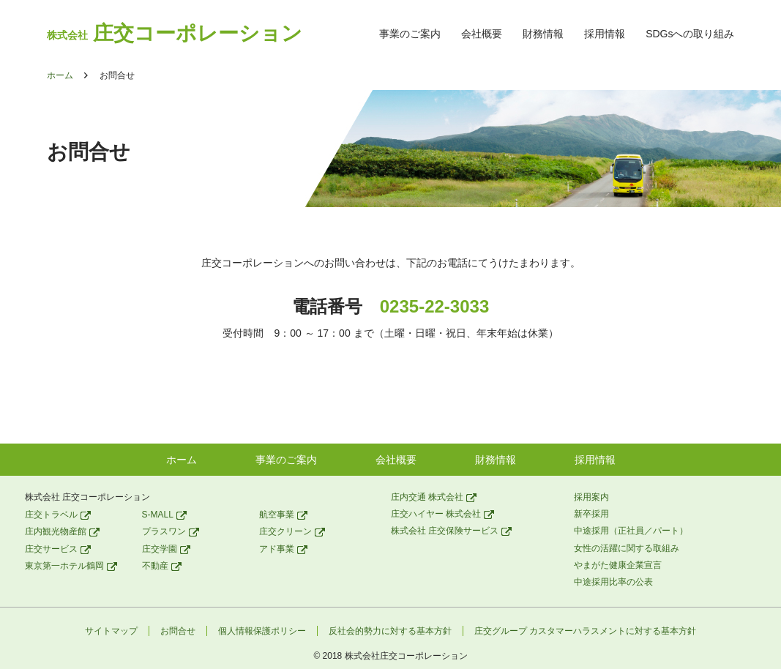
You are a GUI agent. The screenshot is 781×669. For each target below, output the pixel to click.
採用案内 (591, 497)
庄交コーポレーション (174, 33)
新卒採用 (591, 514)
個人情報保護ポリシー (262, 631)
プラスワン (164, 531)
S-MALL (157, 514)
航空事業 (276, 514)
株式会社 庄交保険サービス (444, 531)
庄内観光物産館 (55, 531)
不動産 (155, 566)
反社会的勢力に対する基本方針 (390, 631)
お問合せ (177, 631)
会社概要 (481, 34)
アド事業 (276, 549)
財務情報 (543, 34)
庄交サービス (51, 549)
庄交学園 (159, 549)
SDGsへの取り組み (690, 34)
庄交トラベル (51, 514)
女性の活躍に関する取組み (626, 548)
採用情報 (604, 34)
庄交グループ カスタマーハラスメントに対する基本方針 (585, 631)
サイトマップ (111, 631)
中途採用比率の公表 (613, 582)
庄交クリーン (285, 531)
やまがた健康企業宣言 (618, 565)
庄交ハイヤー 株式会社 (436, 514)
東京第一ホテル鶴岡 (64, 566)
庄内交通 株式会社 (427, 497)
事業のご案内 (410, 34)
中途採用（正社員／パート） (631, 531)
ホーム (60, 75)
